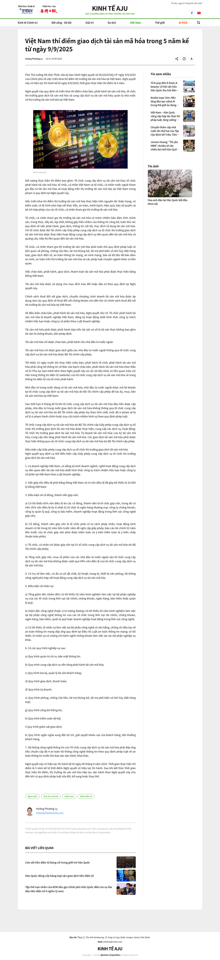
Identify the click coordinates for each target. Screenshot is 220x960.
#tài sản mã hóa (51, 796)
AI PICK (183, 22)
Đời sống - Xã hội (61, 22)
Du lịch (112, 22)
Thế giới (160, 22)
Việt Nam (135, 22)
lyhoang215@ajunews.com (49, 812)
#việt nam (69, 796)
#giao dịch (32, 796)
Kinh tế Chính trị (27, 22)
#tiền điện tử (86, 796)
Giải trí (90, 22)
